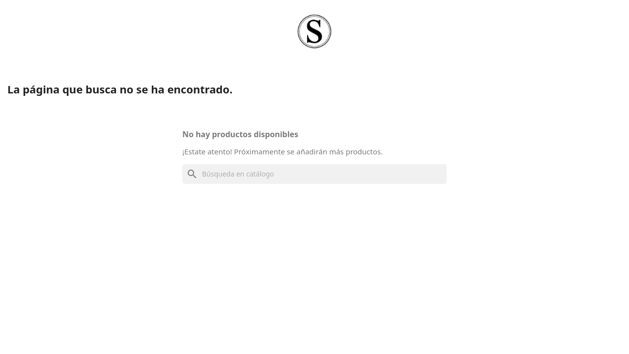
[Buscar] (314, 174)
